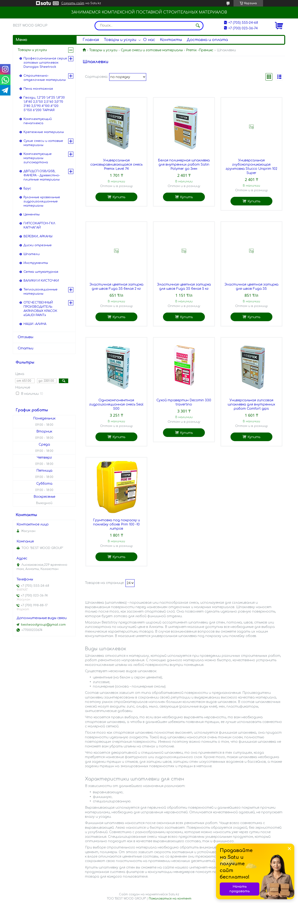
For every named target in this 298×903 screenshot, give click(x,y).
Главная (91, 40)
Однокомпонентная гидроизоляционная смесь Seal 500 (116, 404)
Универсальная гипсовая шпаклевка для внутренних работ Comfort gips (251, 404)
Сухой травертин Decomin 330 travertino (183, 402)
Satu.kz (174, 894)
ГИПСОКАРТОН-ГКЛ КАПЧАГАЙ (39, 225)
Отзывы (25, 337)
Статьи (25, 348)
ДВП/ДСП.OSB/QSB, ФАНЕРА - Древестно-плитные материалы (42, 175)
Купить (118, 197)
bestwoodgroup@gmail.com (43, 624)
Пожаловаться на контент (170, 898)
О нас (149, 40)
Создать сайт (72, 3)
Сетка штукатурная (41, 271)
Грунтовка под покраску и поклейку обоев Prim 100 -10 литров (116, 524)
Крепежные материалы (44, 132)
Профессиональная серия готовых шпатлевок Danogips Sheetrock (45, 62)
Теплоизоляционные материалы (41, 291)
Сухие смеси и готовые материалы (152, 50)
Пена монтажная (38, 88)
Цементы (32, 214)
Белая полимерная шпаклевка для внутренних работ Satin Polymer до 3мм (184, 164)
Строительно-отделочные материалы (45, 78)
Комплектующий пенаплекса (38, 121)
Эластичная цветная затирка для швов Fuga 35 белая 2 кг (116, 286)
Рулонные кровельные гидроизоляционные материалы (42, 201)
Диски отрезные (38, 245)
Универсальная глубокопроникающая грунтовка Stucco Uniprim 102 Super (251, 167)
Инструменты (36, 263)
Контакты (171, 40)
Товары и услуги (120, 40)
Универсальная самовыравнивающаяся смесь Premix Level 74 (116, 164)
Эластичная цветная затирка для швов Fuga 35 (251, 286)
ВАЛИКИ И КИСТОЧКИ (41, 280)
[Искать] (197, 25)
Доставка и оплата (207, 40)
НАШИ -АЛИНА (35, 324)
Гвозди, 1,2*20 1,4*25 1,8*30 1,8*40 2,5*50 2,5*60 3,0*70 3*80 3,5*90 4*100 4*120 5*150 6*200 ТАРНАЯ (44, 104)
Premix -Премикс (199, 50)
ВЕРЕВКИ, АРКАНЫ (38, 236)
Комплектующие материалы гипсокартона (38, 158)
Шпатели (32, 254)
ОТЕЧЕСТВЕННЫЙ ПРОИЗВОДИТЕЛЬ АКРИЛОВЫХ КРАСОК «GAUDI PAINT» (40, 309)
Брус (27, 188)
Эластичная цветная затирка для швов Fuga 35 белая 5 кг (184, 286)
